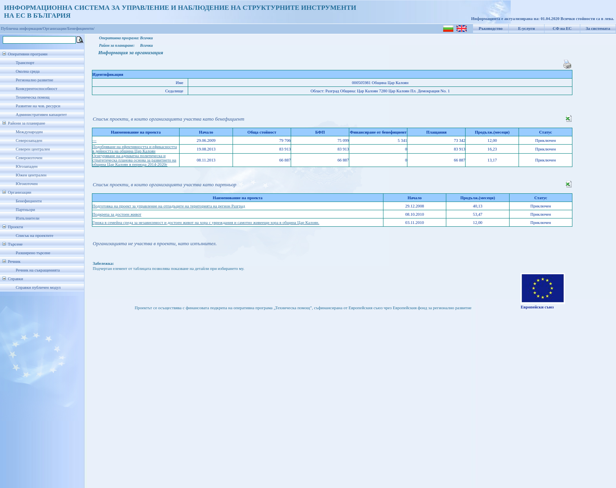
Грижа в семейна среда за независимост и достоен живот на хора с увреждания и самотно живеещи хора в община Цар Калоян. (205, 222)
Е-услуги (526, 28)
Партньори (25, 209)
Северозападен (29, 140)
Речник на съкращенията (38, 270)
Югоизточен (27, 184)
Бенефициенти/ (81, 28)
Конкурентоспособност (36, 88)
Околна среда (28, 71)
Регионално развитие (34, 80)
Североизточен (29, 158)
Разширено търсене (33, 253)
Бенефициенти (29, 201)
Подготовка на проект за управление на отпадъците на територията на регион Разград (168, 206)
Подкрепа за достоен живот (116, 214)
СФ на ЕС (562, 28)
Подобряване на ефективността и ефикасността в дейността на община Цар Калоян (134, 149)
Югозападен (26, 166)
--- (94, 140)
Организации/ (55, 28)
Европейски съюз (537, 307)
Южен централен (31, 175)
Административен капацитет (41, 114)
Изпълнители (27, 218)
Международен (29, 132)
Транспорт (25, 63)
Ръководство (491, 28)
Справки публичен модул (38, 287)
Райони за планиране (26, 123)
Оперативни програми (28, 54)
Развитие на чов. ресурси (38, 106)
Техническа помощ (33, 97)
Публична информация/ (22, 28)
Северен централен (33, 149)
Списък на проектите (34, 235)
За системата (598, 28)
